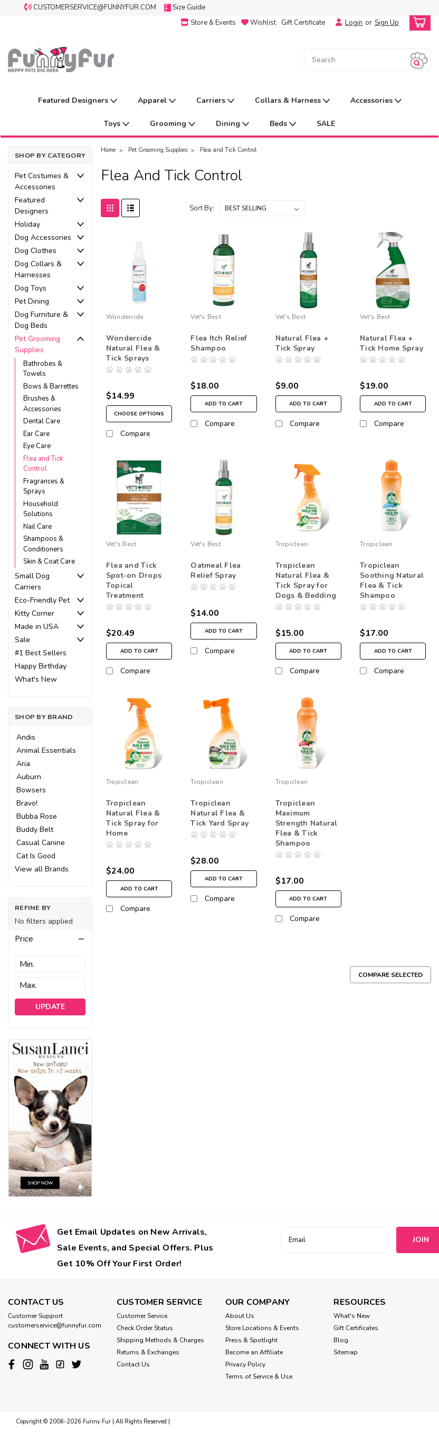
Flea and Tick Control (43, 464)
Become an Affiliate (254, 1352)
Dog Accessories (43, 237)
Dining (232, 124)
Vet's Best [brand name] (205, 317)
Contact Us (133, 1364)
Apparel (157, 100)
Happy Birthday (40, 666)
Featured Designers (77, 100)
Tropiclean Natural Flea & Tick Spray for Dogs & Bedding (306, 588)
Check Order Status (145, 1328)
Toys (116, 124)
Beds (283, 124)
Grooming (172, 124)
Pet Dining (32, 301)
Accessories (376, 100)
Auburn (28, 777)
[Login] (336, 23)
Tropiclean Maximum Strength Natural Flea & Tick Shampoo (306, 831)
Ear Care (36, 434)
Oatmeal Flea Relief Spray (215, 578)
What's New (36, 679)
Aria (23, 764)
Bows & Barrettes (51, 386)
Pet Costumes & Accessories (42, 181)
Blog (340, 1340)
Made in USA (37, 627)
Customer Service (142, 1316)
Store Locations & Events (262, 1328)
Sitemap (345, 1352)
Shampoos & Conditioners (43, 544)
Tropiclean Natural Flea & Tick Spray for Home (133, 826)
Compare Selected (390, 982)
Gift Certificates (355, 1328)
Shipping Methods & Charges (160, 1340)
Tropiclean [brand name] (291, 551)
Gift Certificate (303, 22)
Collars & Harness (292, 100)
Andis (25, 737)
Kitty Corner (34, 613)
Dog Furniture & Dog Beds (41, 320)
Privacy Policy (245, 1364)
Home (108, 150)
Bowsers (31, 790)
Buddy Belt (34, 830)
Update (50, 1007)
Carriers (215, 100)
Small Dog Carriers (32, 581)
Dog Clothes (35, 251)
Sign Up (387, 22)
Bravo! (26, 803)
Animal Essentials (46, 750)
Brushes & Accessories (42, 404)
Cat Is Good (35, 856)
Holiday (27, 224)
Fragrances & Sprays (43, 487)
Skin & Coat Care (49, 561)
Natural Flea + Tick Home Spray (391, 343)
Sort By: (201, 208)
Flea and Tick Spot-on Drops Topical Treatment (133, 588)
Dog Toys (30, 288)
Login (353, 22)
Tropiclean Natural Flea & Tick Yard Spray (219, 821)
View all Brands (42, 869)
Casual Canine (40, 843)
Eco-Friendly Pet (42, 600)
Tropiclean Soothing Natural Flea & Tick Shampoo (392, 588)
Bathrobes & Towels (42, 369)
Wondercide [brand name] (125, 317)
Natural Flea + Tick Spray (302, 343)
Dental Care (41, 421)
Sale (22, 640)
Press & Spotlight (251, 1340)
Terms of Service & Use (258, 1376)
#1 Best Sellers (40, 653)
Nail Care (37, 526)
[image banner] (50, 1117)
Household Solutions (40, 509)
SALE (326, 124)
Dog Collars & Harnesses (38, 269)
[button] (50, 939)
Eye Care (37, 446)
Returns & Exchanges (148, 1352)
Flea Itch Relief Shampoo (218, 343)
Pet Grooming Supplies (37, 344)
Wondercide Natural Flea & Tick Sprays (133, 348)
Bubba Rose (36, 816)
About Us (239, 1316)
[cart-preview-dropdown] (417, 23)
